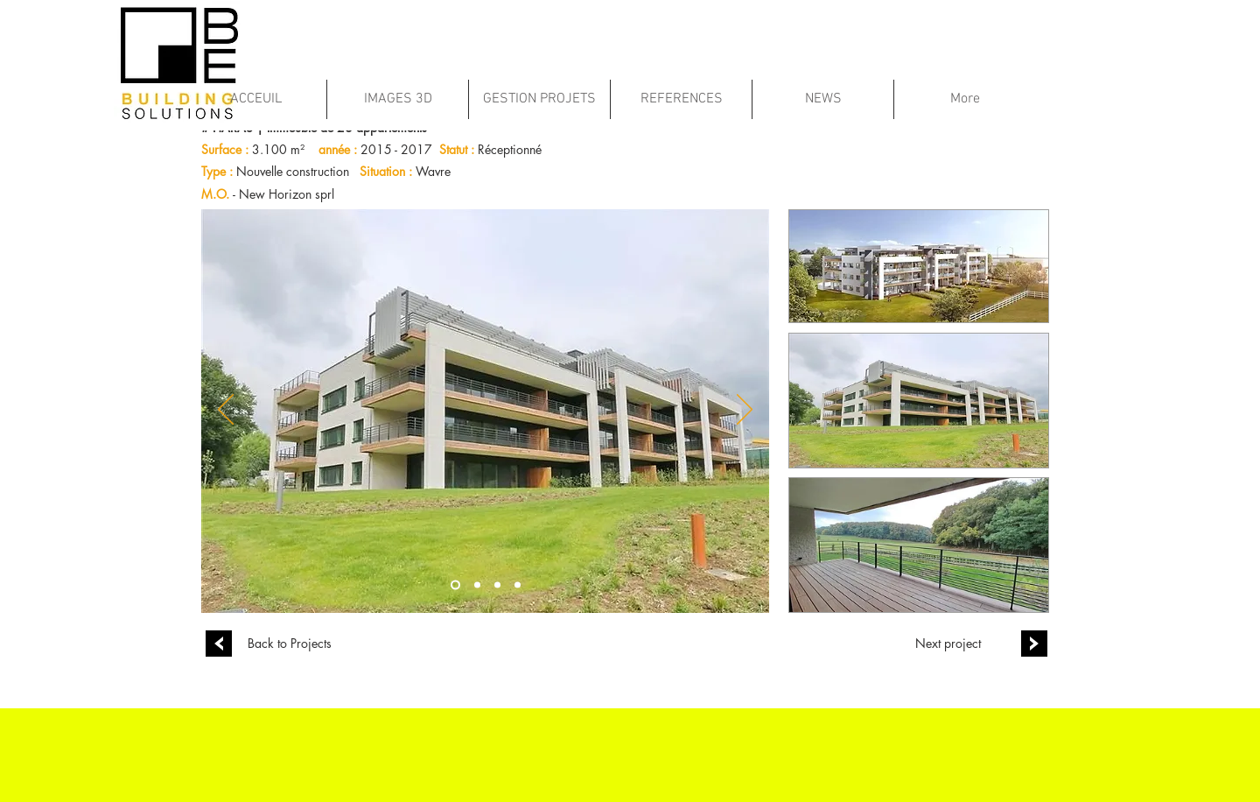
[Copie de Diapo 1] (477, 584)
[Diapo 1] (455, 584)
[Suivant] (744, 410)
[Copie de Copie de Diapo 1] (497, 584)
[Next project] (948, 643)
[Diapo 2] (517, 584)
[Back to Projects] (290, 643)
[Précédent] (226, 410)
